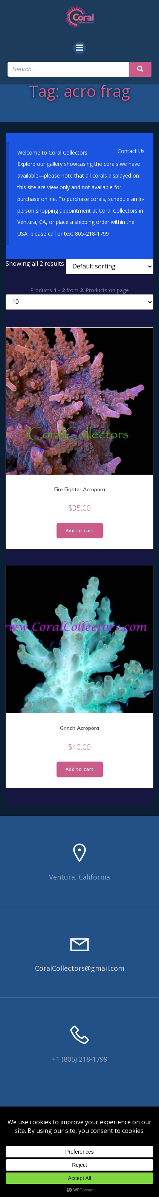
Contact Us (131, 151)
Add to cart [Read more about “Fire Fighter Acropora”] (80, 530)
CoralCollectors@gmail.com (79, 968)
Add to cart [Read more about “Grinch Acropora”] (80, 769)
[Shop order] (109, 266)
